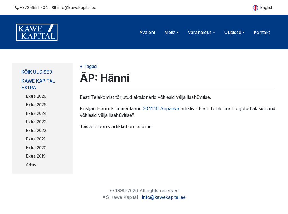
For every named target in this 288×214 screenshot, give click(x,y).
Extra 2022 (36, 130)
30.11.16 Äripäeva (161, 108)
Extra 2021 (35, 139)
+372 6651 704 (31, 7)
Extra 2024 (36, 113)
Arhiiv (31, 164)
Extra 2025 (36, 104)
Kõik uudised (36, 72)
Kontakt (262, 32)
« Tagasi (88, 66)
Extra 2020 (36, 147)
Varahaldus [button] (200, 32)
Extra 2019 (36, 156)
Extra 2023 (36, 121)
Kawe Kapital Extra (38, 84)
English (263, 8)
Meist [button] (170, 32)
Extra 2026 (36, 96)
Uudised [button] (232, 32)
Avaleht (147, 32)
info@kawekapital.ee (74, 7)
